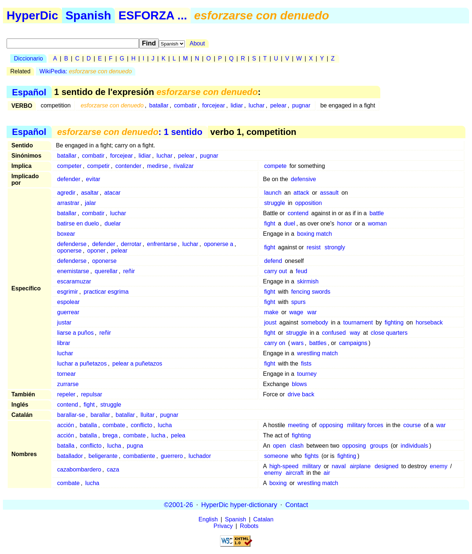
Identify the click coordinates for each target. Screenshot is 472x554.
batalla (88, 425)
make (271, 312)
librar (63, 343)
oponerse (69, 250)
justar (64, 322)
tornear (66, 374)
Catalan (263, 519)
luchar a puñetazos (82, 363)
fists (306, 363)
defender (68, 179)
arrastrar (68, 203)
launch (272, 193)
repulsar (91, 394)
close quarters (389, 333)
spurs (298, 302)
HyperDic (32, 15)
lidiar (237, 105)
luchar (257, 105)
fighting (394, 322)
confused (334, 333)
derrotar (131, 244)
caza (113, 469)
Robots (249, 526)
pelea (178, 435)
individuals (414, 446)
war (312, 312)
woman (377, 223)
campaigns (353, 343)
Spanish (88, 15)
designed (386, 466)
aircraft (295, 473)
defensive (303, 179)
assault (329, 193)
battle (377, 213)
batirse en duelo (78, 223)
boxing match (314, 234)
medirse (157, 166)
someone (276, 456)
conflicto (141, 425)
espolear (68, 302)
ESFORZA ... (152, 15)
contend (298, 213)
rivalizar (183, 166)
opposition (308, 203)
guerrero (172, 456)
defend (273, 261)
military (311, 466)
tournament (358, 322)
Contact (296, 504)
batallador (70, 456)
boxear (66, 234)
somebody (314, 322)
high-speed (283, 466)
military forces (365, 425)
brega (110, 435)
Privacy (223, 526)
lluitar (147, 415)
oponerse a (218, 244)
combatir (185, 105)
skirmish (308, 281)
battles (317, 343)
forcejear (213, 105)
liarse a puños (75, 333)
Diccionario (28, 58)
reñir (129, 271)
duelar (113, 223)
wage (296, 312)
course (412, 425)
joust (270, 322)
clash (297, 446)
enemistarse (73, 271)
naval (339, 466)
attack (301, 193)
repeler (66, 394)
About (197, 43)
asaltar (90, 193)
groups (379, 446)
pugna (135, 446)
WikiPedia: (86, 71)
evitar (93, 179)
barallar (100, 415)
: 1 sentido (129, 132)
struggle (274, 203)
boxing (277, 483)
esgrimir (67, 292)
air (326, 473)
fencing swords (310, 292)
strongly (335, 247)
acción (65, 425)
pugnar (301, 105)
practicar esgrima (106, 292)
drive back (301, 394)
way (355, 333)
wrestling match (317, 353)
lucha (165, 425)
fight (269, 223)
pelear (278, 105)
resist (314, 247)
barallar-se (71, 415)
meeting (298, 425)
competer (69, 166)
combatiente (139, 456)
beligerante (102, 456)
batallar (158, 105)
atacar (112, 193)
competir (98, 166)
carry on (274, 343)
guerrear (68, 312)
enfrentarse (162, 244)
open (279, 446)
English (207, 519)
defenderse (72, 244)
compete (275, 166)
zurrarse (68, 384)
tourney (307, 374)
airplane (360, 466)
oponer (96, 250)
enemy (438, 466)
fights (312, 456)
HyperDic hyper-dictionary (239, 504)
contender (128, 166)
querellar (106, 271)
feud (301, 271)
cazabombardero (79, 469)
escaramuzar (74, 281)
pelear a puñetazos (137, 363)
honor (344, 223)
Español (29, 92)
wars (297, 343)
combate (114, 425)
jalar (90, 203)
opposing (331, 425)
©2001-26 (178, 504)
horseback (429, 322)
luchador (200, 456)
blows (299, 384)
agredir (66, 193)
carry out (275, 271)
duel (289, 223)
